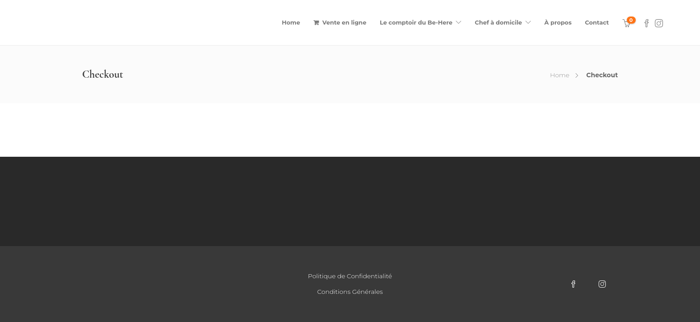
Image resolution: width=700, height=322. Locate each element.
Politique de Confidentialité (350, 276)
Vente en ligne (344, 22)
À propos (557, 22)
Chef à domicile (498, 22)
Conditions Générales (350, 292)
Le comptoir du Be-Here (416, 22)
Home (291, 22)
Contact (597, 22)
